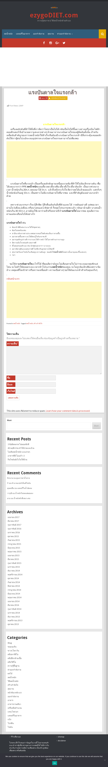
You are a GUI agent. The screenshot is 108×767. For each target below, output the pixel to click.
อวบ (8, 498)
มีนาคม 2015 (13, 559)
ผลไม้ (10, 673)
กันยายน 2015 (14, 540)
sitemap (61, 737)
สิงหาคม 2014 (14, 586)
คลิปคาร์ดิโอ (13, 654)
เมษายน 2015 (13, 555)
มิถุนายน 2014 (14, 593)
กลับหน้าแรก (12, 278)
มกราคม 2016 (14, 532)
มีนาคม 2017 (13, 521)
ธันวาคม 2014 (14, 571)
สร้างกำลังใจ (38, 323)
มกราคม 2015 (14, 567)
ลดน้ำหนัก (8, 34)
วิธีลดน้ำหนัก (13, 681)
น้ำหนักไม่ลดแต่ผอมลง (24, 493)
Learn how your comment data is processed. (68, 410)
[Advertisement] (54, 67)
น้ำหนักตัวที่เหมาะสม (22, 498)
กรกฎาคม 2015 (14, 544)
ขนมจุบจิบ (12, 646)
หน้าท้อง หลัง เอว (15, 692)
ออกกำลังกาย (38, 34)
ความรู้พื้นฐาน (13, 666)
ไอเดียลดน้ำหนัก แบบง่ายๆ (19, 452)
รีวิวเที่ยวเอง (16, 737)
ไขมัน (10, 727)
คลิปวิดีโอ (12, 662)
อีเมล (9, 384)
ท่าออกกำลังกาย (64, 34)
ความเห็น (12, 343)
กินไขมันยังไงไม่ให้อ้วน (17, 459)
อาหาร (10, 700)
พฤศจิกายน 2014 (15, 574)
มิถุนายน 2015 (14, 548)
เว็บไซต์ (11, 391)
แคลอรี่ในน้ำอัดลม (24, 488)
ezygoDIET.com (54, 15)
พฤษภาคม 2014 (14, 597)
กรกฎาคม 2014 (14, 590)
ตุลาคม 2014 (13, 578)
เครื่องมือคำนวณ (15, 708)
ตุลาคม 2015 (13, 536)
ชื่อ (8, 377)
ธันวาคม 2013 (14, 616)
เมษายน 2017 (13, 517)
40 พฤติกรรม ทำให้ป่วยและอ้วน (21, 448)
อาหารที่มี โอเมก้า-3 (16, 456)
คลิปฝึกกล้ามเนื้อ (15, 658)
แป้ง (9, 719)
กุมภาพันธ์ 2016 (14, 528)
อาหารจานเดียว (14, 704)
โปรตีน (11, 723)
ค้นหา (9, 420)
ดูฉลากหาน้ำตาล (23, 478)
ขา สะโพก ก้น (13, 650)
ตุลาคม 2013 (13, 624)
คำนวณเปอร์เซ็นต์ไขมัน (21, 483)
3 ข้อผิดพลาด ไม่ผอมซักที (18, 444)
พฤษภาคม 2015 (14, 551)
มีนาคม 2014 (13, 605)
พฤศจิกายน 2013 (15, 620)
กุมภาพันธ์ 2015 (14, 563)
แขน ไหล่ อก (13, 711)
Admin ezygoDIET (59, 98)
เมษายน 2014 (13, 601)
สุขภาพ (51, 34)
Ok (55, 763)
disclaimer (62, 740)
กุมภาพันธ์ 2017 (14, 525)
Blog (10, 643)
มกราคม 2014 (14, 613)
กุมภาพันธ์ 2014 (14, 609)
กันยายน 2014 (14, 582)
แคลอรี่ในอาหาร (23, 34)
